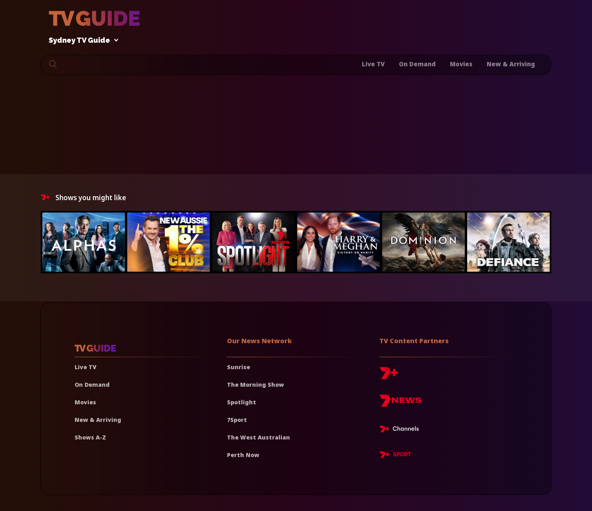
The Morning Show (255, 384)
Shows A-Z (90, 437)
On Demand (417, 64)
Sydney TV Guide (81, 40)
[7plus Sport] (395, 456)
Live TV (373, 64)
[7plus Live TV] (401, 430)
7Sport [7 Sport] (237, 420)
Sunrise (238, 367)
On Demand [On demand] (92, 384)
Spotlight (241, 402)
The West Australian (258, 437)
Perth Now (243, 455)
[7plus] (388, 376)
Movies (461, 64)
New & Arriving (511, 64)
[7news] (400, 404)
